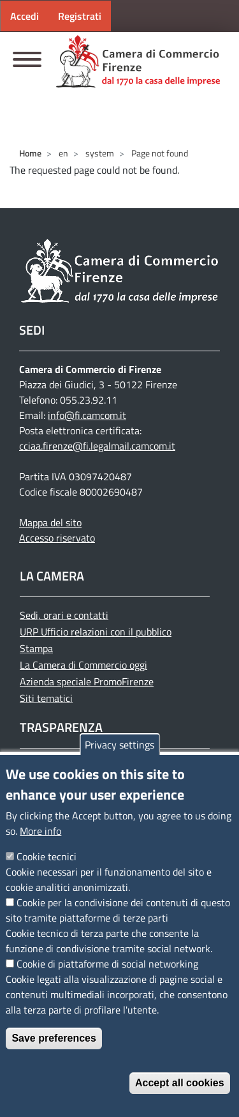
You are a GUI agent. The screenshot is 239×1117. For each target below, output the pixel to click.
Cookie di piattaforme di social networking (107, 963)
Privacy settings (119, 744)
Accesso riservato (57, 537)
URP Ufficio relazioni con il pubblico (95, 631)
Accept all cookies (179, 1082)
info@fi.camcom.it (87, 415)
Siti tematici (46, 698)
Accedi (24, 16)
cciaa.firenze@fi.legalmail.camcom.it (97, 445)
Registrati (79, 16)
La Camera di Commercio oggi (83, 664)
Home (30, 153)
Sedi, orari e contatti (64, 615)
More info (40, 831)
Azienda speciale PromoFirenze (87, 681)
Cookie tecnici (46, 856)
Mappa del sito (50, 522)
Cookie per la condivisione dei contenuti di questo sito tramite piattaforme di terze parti (118, 910)
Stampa (36, 648)
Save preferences (53, 1038)
